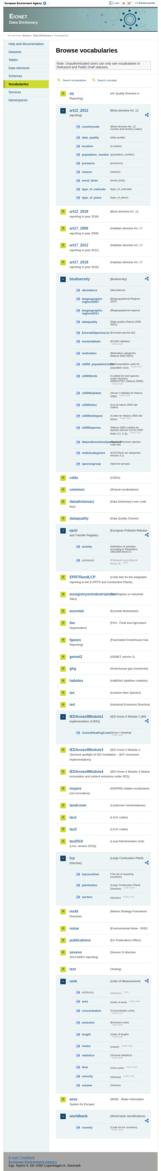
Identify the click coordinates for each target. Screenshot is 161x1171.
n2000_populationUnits (95, 364)
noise (74, 928)
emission (88, 1022)
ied (72, 704)
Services (14, 92)
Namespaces (17, 100)
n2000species (91, 427)
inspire (75, 788)
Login (116, 3)
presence (88, 163)
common (77, 489)
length (86, 1034)
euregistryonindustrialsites (89, 594)
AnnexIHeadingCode (95, 732)
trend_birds (90, 180)
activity (87, 546)
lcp (72, 858)
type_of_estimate (94, 189)
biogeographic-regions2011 (92, 312)
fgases (75, 640)
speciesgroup (91, 463)
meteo (86, 1046)
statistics (88, 1055)
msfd (73, 911)
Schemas (15, 76)
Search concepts (107, 80)
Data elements (18, 68)
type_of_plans (91, 197)
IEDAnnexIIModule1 (86, 716)
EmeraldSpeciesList (95, 332)
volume (87, 1085)
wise (73, 1099)
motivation (89, 353)
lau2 (73, 829)
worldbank (78, 1116)
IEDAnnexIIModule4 (86, 772)
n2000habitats (91, 393)
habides (76, 681)
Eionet (26, 35)
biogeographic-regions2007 (92, 300)
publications (80, 940)
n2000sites (89, 405)
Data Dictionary (42, 35)
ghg (72, 668)
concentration (91, 1010)
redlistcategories (93, 453)
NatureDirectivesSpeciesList (95, 442)
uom (73, 981)
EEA (27, 3)
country (87, 1127)
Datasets (14, 52)
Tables (13, 60)
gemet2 (75, 657)
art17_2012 (78, 245)
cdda (73, 478)
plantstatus (89, 885)
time (85, 1067)
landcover (78, 805)
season (87, 172)
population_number (95, 154)
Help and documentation (26, 44)
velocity (87, 1076)
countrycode (90, 126)
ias (71, 693)
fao (72, 623)
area (85, 1001)
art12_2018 (78, 211)
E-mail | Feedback (22, 1157)
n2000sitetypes (92, 415)
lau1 (73, 817)
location (87, 146)
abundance (89, 290)
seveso (75, 952)
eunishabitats (91, 341)
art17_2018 (78, 262)
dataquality (89, 322)
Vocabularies (18, 84)
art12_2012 (78, 110)
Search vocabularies (74, 80)
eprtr (73, 530)
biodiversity (79, 279)
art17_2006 (78, 228)
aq (71, 93)
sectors (87, 897)
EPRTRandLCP (82, 577)
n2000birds (89, 376)
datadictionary (81, 501)
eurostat (76, 611)
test (72, 969)
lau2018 (76, 841)
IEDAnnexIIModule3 (86, 750)
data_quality (90, 137)
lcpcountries (90, 874)
